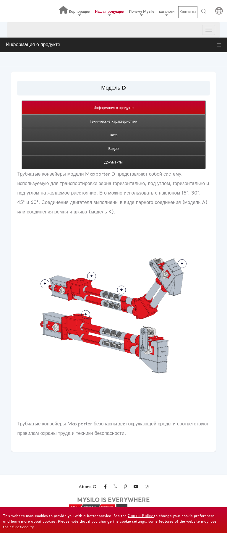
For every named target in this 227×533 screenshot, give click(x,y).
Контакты (187, 12)
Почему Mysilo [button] (141, 13)
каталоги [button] (166, 13)
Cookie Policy (141, 516)
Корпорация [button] (79, 13)
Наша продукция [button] (109, 13)
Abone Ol (88, 487)
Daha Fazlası (44, 283)
